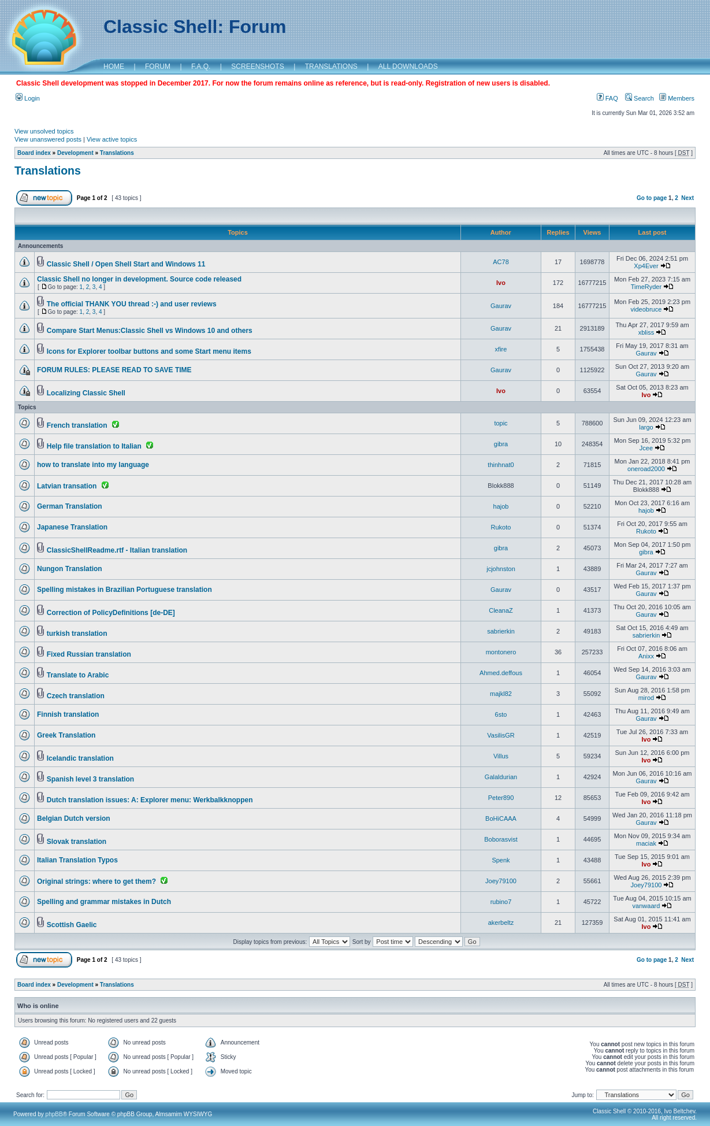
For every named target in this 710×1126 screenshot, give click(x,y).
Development (75, 153)
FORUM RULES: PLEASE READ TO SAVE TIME (114, 370)
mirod (646, 697)
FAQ (607, 98)
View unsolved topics (44, 131)
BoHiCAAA (500, 818)
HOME (113, 66)
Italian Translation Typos (77, 860)
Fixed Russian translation (89, 654)
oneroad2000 (646, 468)
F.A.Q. (200, 66)
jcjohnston (500, 568)
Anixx (646, 656)
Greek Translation (66, 735)
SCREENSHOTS (257, 66)
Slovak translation (76, 842)
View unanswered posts (47, 139)
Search (639, 98)
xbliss (646, 332)
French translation (77, 425)
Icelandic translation (80, 758)
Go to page (652, 198)
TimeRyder (646, 286)
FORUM (157, 66)
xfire (501, 349)
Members (676, 98)
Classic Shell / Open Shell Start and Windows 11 (126, 264)
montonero (501, 652)
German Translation (69, 506)
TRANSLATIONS (331, 66)
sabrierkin (501, 631)
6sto (501, 714)
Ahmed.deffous (500, 672)
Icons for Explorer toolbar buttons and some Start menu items (149, 351)
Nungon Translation (69, 569)
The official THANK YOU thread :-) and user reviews (132, 304)
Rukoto (501, 527)
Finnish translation (68, 714)
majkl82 (501, 693)
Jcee (646, 448)
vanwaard (646, 905)
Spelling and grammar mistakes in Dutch (104, 902)
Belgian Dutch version (73, 818)
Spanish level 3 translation (90, 779)
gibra (501, 443)
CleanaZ (501, 610)
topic (500, 423)
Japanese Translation (72, 527)
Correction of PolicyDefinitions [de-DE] (111, 613)
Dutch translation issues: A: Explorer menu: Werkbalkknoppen (150, 800)
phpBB (54, 1114)
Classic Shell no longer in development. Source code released (139, 279)
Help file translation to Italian (94, 446)
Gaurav (500, 305)
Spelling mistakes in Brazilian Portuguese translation (124, 590)
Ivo (500, 282)
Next (687, 198)
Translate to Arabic (78, 675)
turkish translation (77, 633)
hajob (501, 506)
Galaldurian (501, 776)
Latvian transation (66, 486)
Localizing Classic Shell (86, 393)
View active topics (112, 139)
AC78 (501, 261)
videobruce (646, 309)
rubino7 (501, 901)
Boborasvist (500, 839)
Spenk (501, 860)
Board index (34, 153)
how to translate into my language (93, 465)
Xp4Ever (646, 265)
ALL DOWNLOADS (408, 66)
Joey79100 (500, 880)
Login (28, 98)
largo (646, 427)
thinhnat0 (501, 464)
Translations (117, 153)
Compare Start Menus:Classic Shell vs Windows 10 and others (149, 331)
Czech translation (76, 696)
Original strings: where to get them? (96, 881)
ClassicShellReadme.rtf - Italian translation (117, 550)
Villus (500, 756)
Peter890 (501, 797)
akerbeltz (501, 922)
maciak (646, 843)
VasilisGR (500, 735)
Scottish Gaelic (72, 925)
